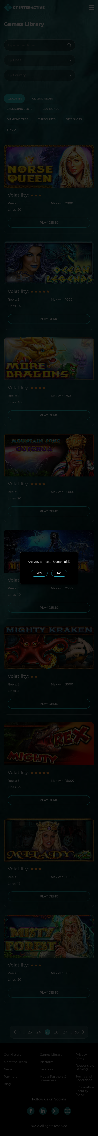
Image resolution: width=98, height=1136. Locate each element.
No (59, 573)
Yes (39, 573)
